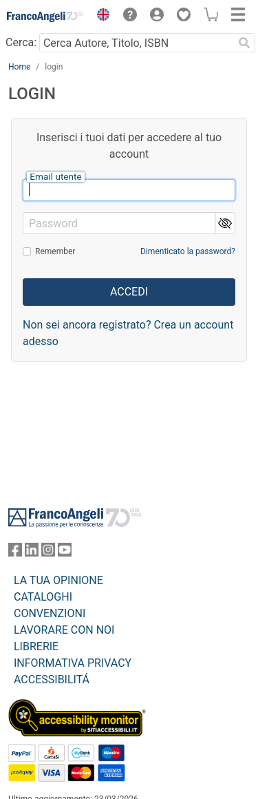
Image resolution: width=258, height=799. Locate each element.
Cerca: (21, 42)
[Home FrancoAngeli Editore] (45, 16)
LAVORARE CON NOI (64, 629)
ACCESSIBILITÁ (51, 679)
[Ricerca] (244, 42)
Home (19, 67)
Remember (55, 251)
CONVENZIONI (49, 613)
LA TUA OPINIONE (58, 580)
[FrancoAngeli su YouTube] (65, 552)
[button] (99, 16)
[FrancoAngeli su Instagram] (48, 552)
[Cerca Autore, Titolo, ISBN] (136, 42)
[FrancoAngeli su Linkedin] (32, 552)
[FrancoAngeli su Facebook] (15, 552)
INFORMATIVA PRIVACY (72, 663)
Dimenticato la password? (187, 251)
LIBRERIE (36, 646)
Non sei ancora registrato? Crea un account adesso (128, 333)
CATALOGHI (43, 596)
